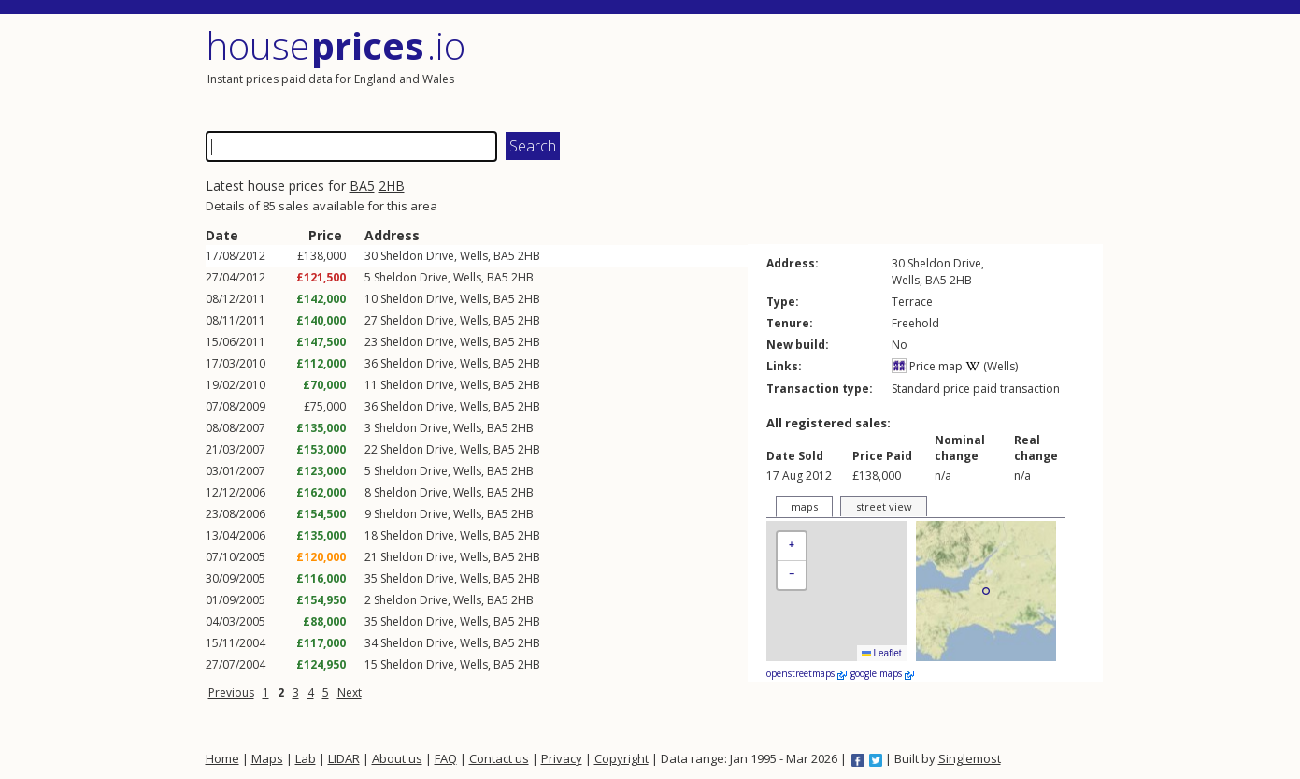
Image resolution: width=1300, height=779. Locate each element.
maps (804, 506)
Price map (927, 366)
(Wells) (991, 366)
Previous (231, 692)
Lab (305, 758)
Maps (267, 758)
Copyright (621, 758)
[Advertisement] (878, 70)
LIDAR (344, 758)
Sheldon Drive (417, 256)
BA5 (362, 186)
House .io (336, 45)
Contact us (499, 758)
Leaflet (882, 653)
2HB (392, 186)
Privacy (561, 758)
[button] (792, 546)
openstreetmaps (806, 673)
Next (349, 692)
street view (884, 506)
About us (397, 758)
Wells (474, 256)
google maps (882, 673)
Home (222, 758)
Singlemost (969, 758)
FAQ (446, 758)
